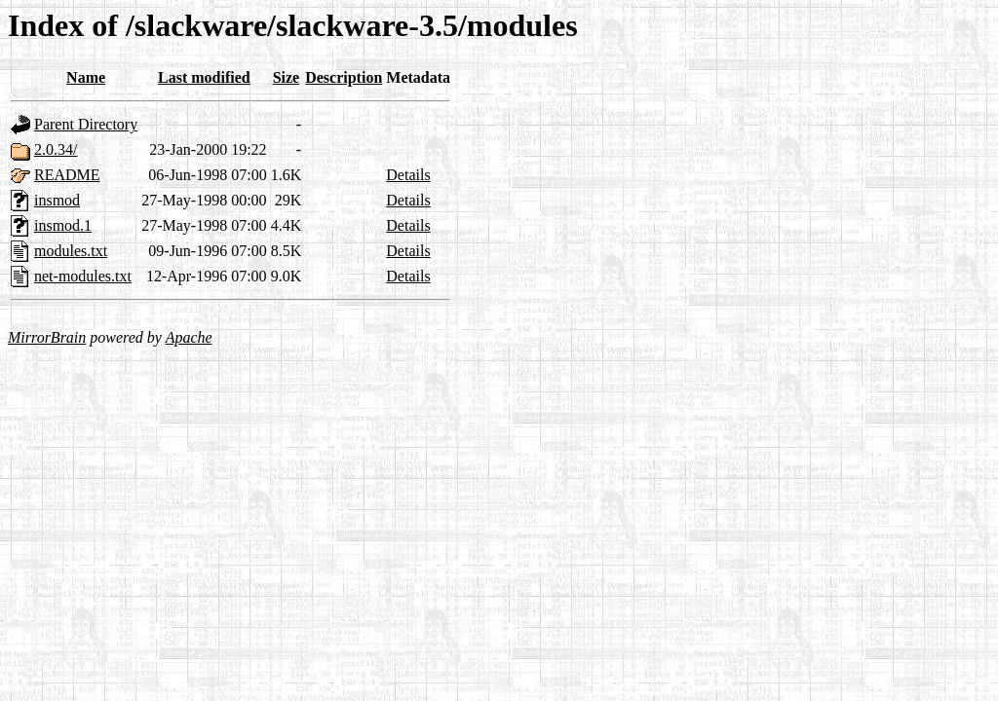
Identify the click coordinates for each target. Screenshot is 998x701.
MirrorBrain (47, 337)
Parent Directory (85, 124)
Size (286, 77)
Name (85, 77)
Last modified (204, 77)
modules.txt (70, 250)
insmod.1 (63, 225)
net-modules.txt (83, 276)
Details (408, 174)
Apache (189, 337)
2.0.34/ (55, 149)
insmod (57, 200)
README (67, 174)
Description (343, 77)
